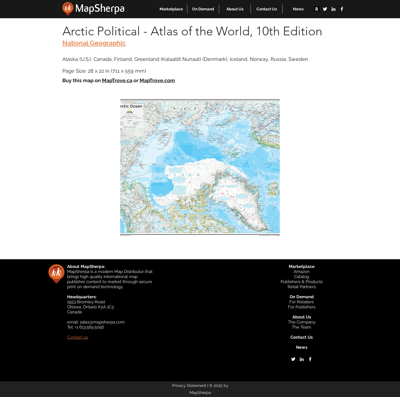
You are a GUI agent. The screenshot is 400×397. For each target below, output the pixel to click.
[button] (171, 9)
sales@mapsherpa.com (102, 322)
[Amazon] (316, 9)
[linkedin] (333, 9)
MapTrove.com (157, 80)
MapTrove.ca (117, 80)
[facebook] (342, 9)
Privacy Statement (189, 385)
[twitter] (325, 9)
